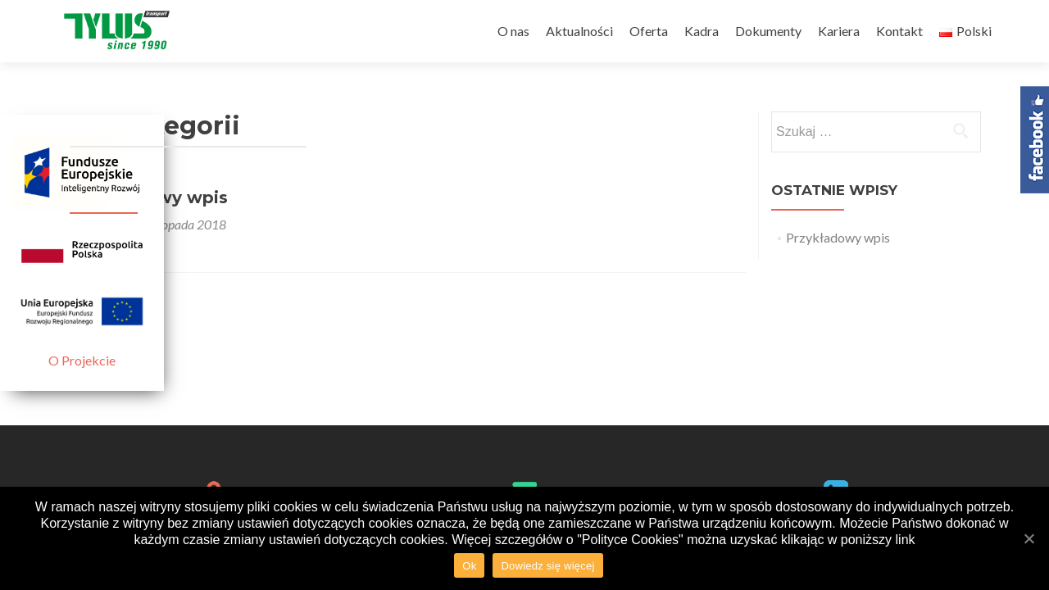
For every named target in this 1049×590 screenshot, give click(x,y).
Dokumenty (768, 31)
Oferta (648, 31)
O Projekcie (82, 360)
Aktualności (579, 31)
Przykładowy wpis (838, 237)
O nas (513, 31)
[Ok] (1028, 538)
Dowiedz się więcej (547, 566)
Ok (469, 566)
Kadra (701, 31)
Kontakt (899, 31)
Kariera (839, 31)
